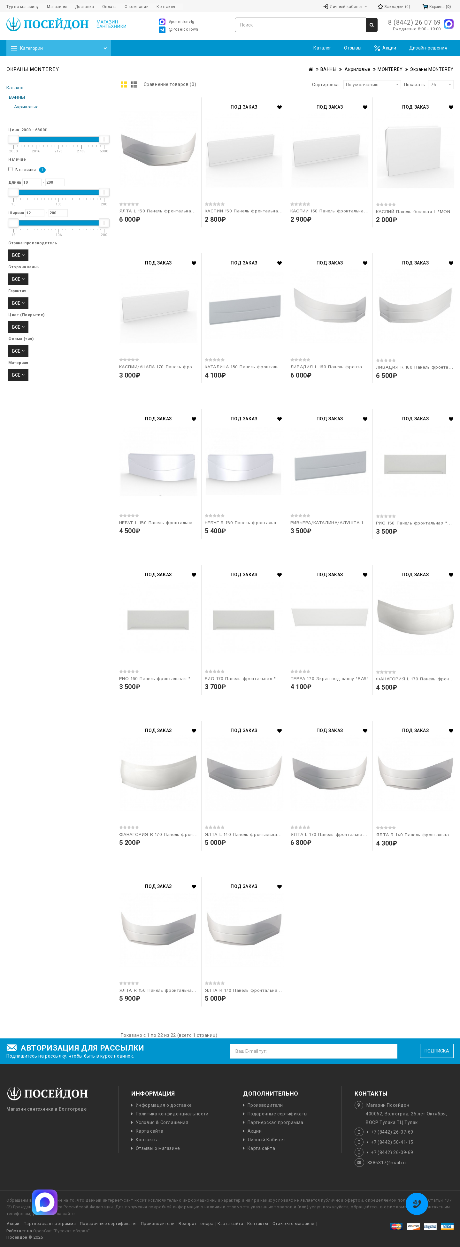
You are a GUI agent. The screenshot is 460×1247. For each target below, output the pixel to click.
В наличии (27, 170)
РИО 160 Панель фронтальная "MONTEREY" (168, 679)
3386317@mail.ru (386, 1162)
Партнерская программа (275, 1122)
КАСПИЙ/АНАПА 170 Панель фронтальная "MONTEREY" (181, 367)
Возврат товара (196, 1223)
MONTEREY (390, 69)
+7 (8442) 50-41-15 (392, 1142)
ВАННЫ (328, 69)
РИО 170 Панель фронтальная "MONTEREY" (254, 679)
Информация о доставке (164, 1105)
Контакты (147, 1139)
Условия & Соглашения (162, 1122)
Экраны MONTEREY (432, 69)
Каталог (322, 47)
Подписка (437, 1050)
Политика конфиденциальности (172, 1113)
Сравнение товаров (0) (170, 84)
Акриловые (357, 69)
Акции (385, 48)
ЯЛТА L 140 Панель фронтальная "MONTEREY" (258, 834)
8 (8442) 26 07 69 (414, 22)
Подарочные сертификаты (278, 1113)
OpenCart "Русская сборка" (61, 1230)
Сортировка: (326, 84)
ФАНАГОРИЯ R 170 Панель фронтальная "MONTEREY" (180, 834)
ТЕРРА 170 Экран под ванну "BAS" (329, 679)
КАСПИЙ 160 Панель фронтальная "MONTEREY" (343, 211)
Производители (265, 1105)
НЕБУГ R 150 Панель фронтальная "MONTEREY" (259, 523)
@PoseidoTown (178, 30)
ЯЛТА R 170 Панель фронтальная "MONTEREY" (258, 990)
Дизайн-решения (428, 47)
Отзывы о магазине (158, 1148)
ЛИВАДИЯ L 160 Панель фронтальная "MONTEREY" (348, 367)
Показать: (406, 84)
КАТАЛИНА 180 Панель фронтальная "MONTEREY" (261, 367)
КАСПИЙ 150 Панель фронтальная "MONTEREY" (258, 211)
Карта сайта (150, 1131)
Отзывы (352, 47)
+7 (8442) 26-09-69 (392, 1152)
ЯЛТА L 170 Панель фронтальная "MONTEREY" (343, 834)
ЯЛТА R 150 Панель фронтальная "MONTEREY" (172, 990)
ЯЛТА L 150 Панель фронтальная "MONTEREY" (172, 211)
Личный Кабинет (267, 1139)
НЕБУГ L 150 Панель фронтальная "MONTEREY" (172, 523)
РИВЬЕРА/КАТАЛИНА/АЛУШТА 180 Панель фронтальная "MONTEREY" (369, 523)
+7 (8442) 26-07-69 (392, 1132)
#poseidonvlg (177, 22)
